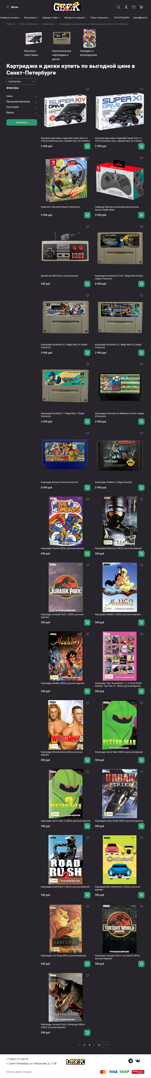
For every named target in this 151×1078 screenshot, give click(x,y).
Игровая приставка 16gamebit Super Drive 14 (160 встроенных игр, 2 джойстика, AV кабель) (65, 139)
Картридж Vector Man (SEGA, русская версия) (119, 752)
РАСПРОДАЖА (122, 17)
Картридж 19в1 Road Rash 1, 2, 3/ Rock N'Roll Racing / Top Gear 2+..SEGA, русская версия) (118, 684)
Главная (10, 24)
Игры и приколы (101, 17)
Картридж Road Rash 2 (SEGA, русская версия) (65, 886)
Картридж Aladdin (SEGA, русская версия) (63, 683)
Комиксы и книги (10, 17)
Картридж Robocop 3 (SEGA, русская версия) (118, 548)
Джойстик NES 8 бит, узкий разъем (59, 275)
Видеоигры (48, 24)
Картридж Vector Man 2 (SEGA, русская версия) (65, 821)
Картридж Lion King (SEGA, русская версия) (63, 955)
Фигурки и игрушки (75, 17)
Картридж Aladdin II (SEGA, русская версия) (117, 614)
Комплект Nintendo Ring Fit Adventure (60, 207)
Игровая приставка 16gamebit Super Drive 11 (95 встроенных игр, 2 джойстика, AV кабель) (118, 139)
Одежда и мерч (51, 17)
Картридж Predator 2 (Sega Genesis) (113, 482)
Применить (22, 122)
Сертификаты (140, 17)
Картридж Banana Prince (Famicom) (59, 482)
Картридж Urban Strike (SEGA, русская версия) (119, 821)
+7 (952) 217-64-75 (17, 1059)
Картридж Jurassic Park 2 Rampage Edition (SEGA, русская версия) (63, 1026)
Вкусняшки (31, 17)
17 (99, 1045)
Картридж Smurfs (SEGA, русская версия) (62, 548)
